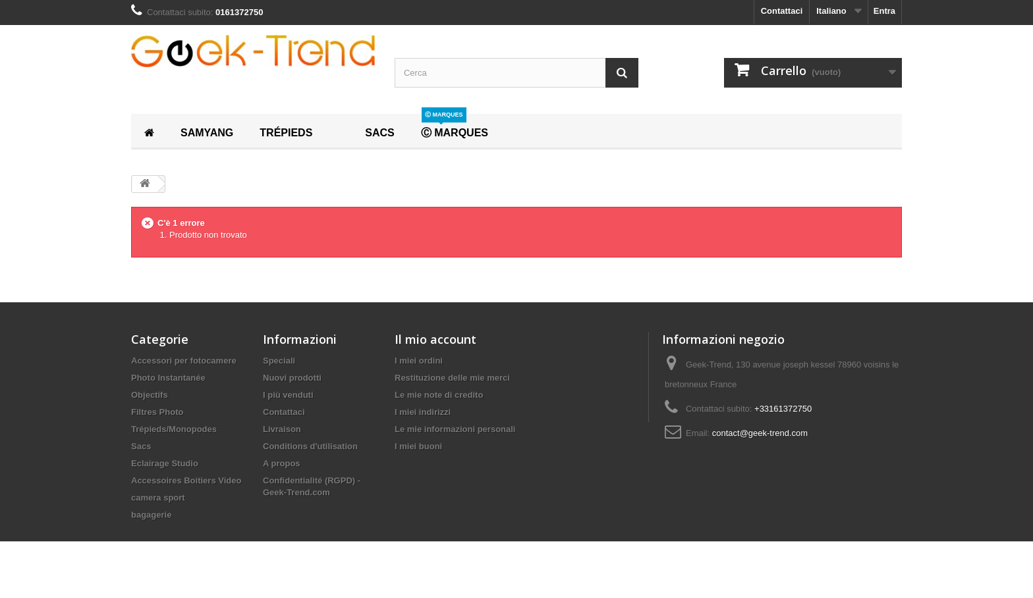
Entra (884, 11)
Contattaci (782, 11)
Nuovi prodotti (292, 378)
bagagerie (151, 515)
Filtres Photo (157, 412)
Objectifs (149, 395)
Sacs (141, 446)
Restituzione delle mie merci (452, 378)
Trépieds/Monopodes (174, 429)
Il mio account (435, 339)
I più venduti (288, 395)
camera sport (158, 498)
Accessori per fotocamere (184, 361)
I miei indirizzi (423, 412)
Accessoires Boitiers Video (186, 480)
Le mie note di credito (439, 395)
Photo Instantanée (168, 378)
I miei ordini (419, 361)
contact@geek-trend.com (760, 433)
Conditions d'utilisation (310, 446)
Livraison (282, 429)
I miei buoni (418, 446)
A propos (281, 463)
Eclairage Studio (164, 463)
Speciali (279, 361)
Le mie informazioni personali (455, 429)
